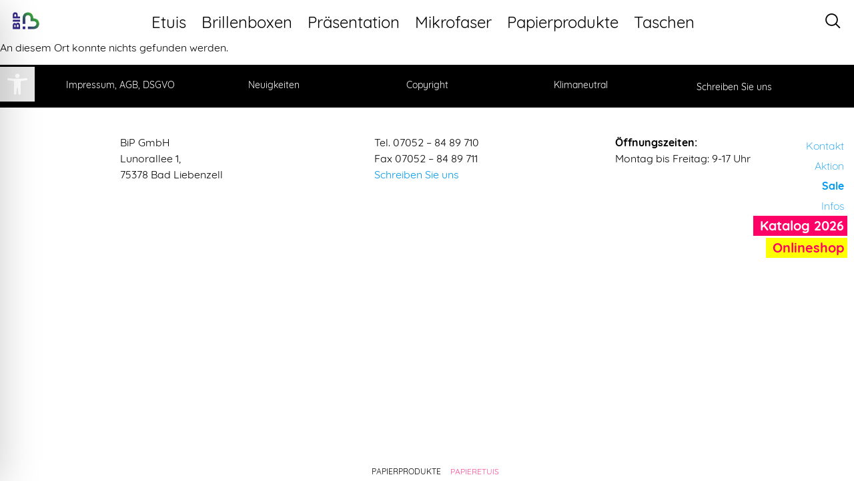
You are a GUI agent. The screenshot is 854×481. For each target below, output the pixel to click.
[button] (17, 84)
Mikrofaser (457, 22)
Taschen (668, 22)
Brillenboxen (251, 22)
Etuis (173, 22)
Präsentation (358, 22)
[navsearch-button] (833, 21)
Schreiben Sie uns (416, 174)
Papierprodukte (567, 22)
